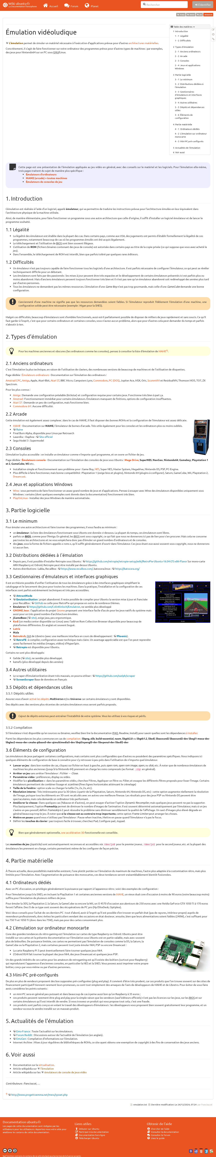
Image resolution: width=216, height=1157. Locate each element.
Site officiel (46, 436)
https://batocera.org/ (127, 568)
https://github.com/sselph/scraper (115, 675)
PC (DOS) (114, 380)
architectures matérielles (143, 43)
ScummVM (154, 380)
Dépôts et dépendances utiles (189, 109)
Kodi (16, 621)
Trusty (180, 14)
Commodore (100, 380)
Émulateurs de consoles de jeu (44, 181)
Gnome (61, 610)
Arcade (183, 56)
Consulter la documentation (163, 1131)
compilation (73, 738)
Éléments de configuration (184, 116)
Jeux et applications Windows (187, 67)
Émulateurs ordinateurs (35, 374)
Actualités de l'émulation (187, 147)
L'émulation (16, 43)
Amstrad (18, 398)
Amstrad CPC (13, 380)
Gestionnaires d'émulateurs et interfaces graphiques (188, 94)
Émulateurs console (34, 460)
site (33, 617)
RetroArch (19, 636)
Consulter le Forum (158, 1134)
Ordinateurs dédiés (189, 128)
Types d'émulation (184, 46)
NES (97, 469)
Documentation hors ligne (90, 1134)
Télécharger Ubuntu (87, 1138)
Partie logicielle (183, 74)
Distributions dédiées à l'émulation (189, 85)
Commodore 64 (22, 406)
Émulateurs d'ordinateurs (41, 174)
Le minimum (186, 79)
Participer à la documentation (92, 1131)
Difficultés (185, 40)
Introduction (181, 31)
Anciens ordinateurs (190, 51)
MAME (162, 351)
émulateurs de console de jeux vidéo (65, 1072)
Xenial (190, 14)
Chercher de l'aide (158, 1128)
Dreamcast (19, 476)
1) (167, 350)
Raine (19, 429)
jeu (199, 14)
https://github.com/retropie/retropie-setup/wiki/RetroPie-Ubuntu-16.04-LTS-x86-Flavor (136, 561)
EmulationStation (27, 599)
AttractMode (24, 595)
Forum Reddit (24, 1035)
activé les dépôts (39, 698)
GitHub (39, 603)
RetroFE (21, 639)
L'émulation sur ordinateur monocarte (191, 135)
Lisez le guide (156, 1138)
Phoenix (122, 636)
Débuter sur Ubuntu (87, 1128)
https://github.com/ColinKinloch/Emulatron (55, 606)
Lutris (16, 628)
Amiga (25, 380)
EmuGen (21, 1038)
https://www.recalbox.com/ (77, 568)
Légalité (184, 35)
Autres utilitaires (188, 102)
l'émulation (47, 1068)
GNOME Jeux (21, 610)
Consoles (184, 60)
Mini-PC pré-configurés (191, 141)
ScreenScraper (25, 679)
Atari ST (55, 380)
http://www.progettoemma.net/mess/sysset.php (39, 1094)
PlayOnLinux (20, 498)
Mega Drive (132, 460)
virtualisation (46, 1064)
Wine (16, 490)
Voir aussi (180, 152)
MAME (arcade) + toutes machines (46, 178)
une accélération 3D (72, 832)
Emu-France (23, 1031)
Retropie (21, 647)
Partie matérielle (183, 124)
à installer (191, 733)
